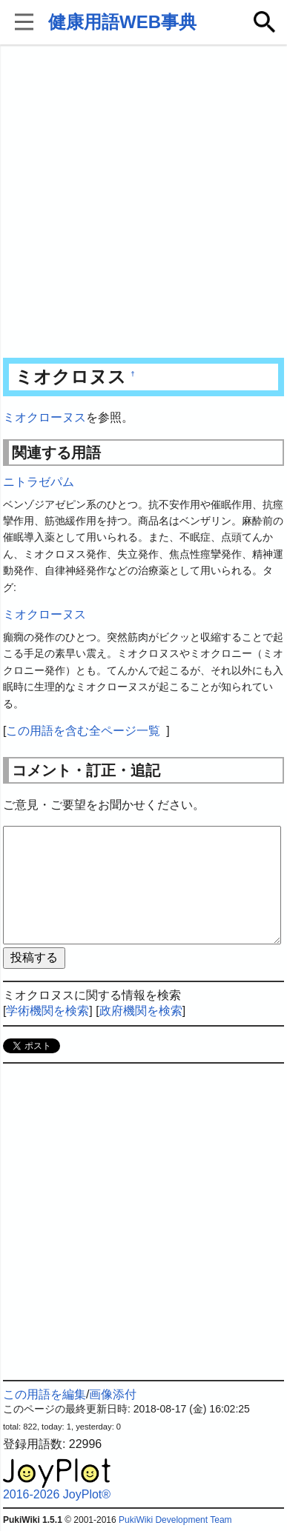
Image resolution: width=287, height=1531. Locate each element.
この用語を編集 (44, 1394)
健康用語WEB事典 (122, 22)
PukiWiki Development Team (175, 1520)
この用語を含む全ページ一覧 (83, 730)
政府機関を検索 (140, 1010)
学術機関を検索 (47, 1010)
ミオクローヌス (44, 417)
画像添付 (112, 1394)
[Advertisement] (143, 202)
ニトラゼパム (38, 482)
